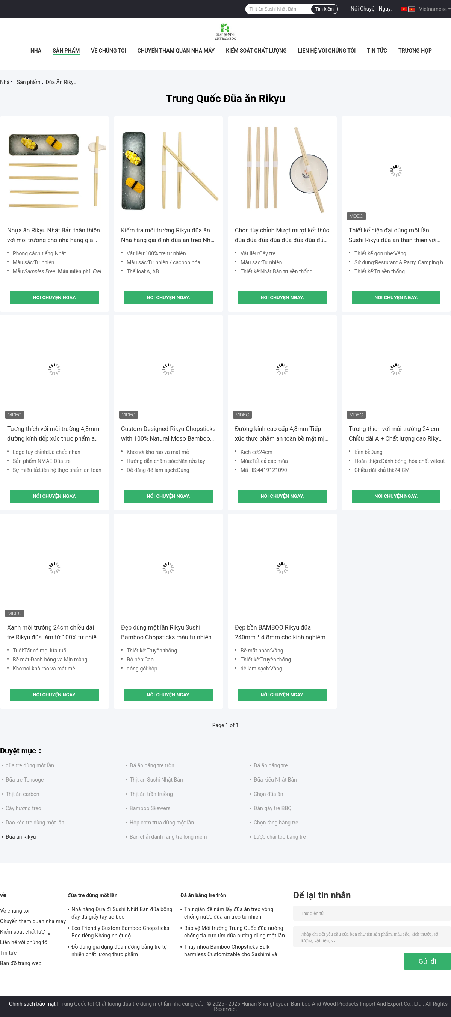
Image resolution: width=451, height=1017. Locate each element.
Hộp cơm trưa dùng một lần (162, 823)
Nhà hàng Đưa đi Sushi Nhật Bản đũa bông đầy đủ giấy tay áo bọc (122, 913)
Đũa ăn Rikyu (21, 837)
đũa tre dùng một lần (30, 765)
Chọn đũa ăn (268, 794)
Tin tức (377, 51)
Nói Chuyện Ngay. (371, 9)
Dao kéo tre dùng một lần (35, 823)
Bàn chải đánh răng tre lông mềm (168, 837)
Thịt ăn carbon (22, 794)
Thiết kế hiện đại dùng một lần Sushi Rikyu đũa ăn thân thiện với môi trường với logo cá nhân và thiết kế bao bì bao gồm (393, 236)
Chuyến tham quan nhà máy (176, 51)
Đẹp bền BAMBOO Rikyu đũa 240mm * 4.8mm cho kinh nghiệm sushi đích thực (280, 633)
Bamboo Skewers (150, 808)
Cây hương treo (23, 808)
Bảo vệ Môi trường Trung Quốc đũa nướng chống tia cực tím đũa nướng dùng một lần (234, 932)
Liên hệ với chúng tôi (327, 51)
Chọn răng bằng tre (276, 823)
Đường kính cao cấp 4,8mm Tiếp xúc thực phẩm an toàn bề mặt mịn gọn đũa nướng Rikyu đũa (281, 434)
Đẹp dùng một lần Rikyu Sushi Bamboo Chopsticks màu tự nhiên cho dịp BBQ (166, 633)
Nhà (35, 51)
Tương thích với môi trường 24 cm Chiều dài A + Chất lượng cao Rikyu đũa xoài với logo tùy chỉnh (395, 434)
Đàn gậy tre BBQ (273, 808)
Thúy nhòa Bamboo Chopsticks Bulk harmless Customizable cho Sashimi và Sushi (230, 952)
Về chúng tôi (108, 51)
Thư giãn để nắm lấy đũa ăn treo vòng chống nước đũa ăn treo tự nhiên (229, 913)
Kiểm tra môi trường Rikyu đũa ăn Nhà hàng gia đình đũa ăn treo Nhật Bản (168, 236)
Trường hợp (415, 51)
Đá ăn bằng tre (271, 765)
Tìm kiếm (324, 9)
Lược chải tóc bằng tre (280, 837)
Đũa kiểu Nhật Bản (275, 780)
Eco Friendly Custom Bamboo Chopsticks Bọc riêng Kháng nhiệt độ (120, 932)
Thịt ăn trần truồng (151, 794)
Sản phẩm (66, 51)
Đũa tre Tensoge (25, 780)
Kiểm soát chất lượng (256, 51)
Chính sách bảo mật (32, 1004)
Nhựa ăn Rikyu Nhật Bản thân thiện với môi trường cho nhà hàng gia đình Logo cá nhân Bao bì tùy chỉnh (53, 236)
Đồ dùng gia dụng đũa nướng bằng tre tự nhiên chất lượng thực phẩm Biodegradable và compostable (119, 952)
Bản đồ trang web (21, 963)
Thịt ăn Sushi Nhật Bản (156, 780)
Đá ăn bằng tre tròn (152, 765)
